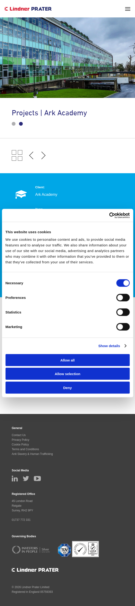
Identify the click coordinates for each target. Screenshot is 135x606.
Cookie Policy (20, 444)
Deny (67, 387)
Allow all (67, 360)
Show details (109, 346)
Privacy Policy (20, 439)
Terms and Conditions (25, 449)
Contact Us (19, 435)
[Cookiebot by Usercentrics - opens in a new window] (109, 215)
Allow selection (67, 374)
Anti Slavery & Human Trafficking (32, 454)
